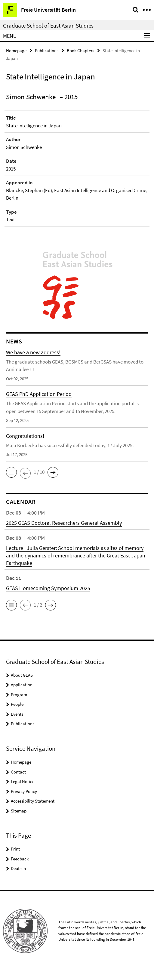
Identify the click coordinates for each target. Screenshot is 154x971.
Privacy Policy (24, 791)
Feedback (20, 859)
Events (17, 714)
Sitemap (18, 811)
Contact (18, 772)
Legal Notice (22, 781)
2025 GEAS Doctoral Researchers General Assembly (64, 522)
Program (19, 694)
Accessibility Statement (32, 801)
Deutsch (18, 868)
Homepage (16, 50)
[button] (11, 472)
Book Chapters (80, 50)
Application (21, 684)
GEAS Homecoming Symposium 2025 (48, 588)
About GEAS (22, 675)
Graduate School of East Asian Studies (48, 25)
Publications (46, 50)
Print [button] (15, 849)
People (17, 704)
